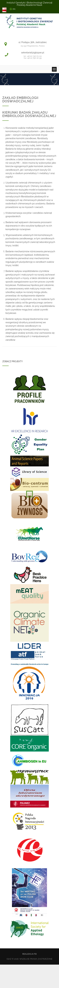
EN (14, 9)
